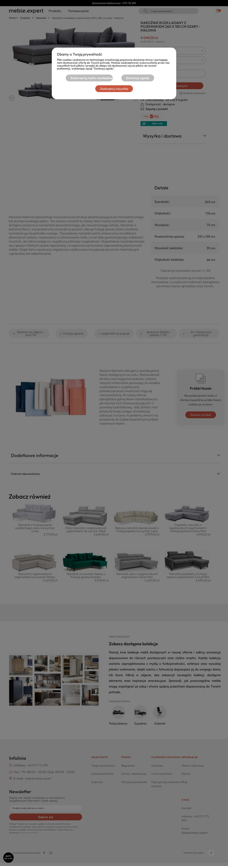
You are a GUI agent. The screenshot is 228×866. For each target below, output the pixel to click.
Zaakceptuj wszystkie (114, 89)
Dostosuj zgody (137, 78)
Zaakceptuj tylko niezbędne (91, 78)
